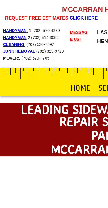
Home (80, 87)
